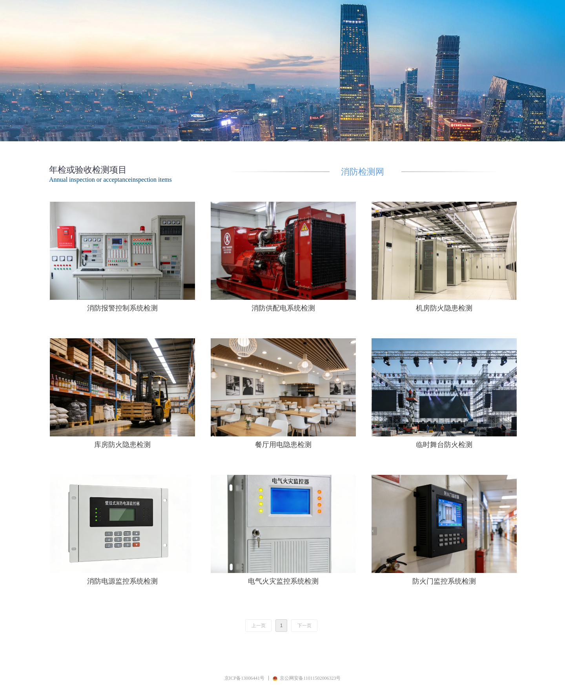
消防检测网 (362, 171)
